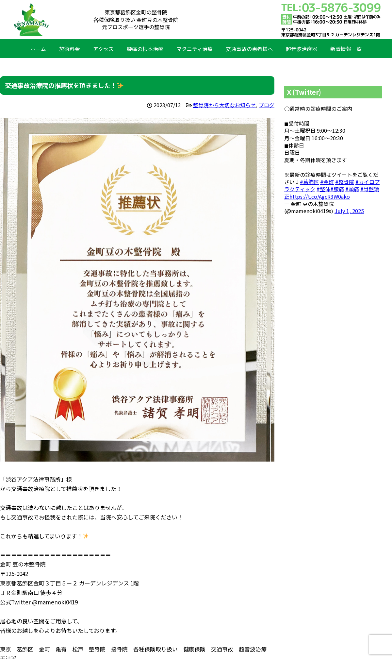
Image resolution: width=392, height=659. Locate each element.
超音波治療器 (301, 49)
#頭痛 (352, 189)
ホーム (38, 49)
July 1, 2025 (349, 211)
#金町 (327, 182)
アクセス (103, 49)
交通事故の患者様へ (249, 49)
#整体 (323, 189)
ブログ (266, 105)
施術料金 (69, 49)
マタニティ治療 (194, 49)
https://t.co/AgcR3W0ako (319, 196)
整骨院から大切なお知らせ (224, 105)
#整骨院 (344, 182)
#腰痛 (337, 189)
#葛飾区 (309, 182)
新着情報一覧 (346, 49)
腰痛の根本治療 (145, 49)
